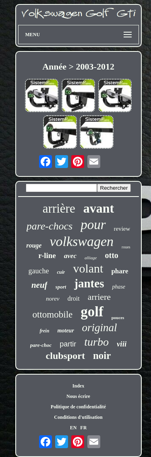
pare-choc (41, 345)
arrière (59, 208)
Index (78, 386)
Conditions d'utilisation (78, 417)
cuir (61, 272)
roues (126, 247)
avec (70, 256)
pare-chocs (50, 226)
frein (44, 331)
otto (111, 255)
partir (68, 344)
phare (119, 271)
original (99, 328)
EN (73, 427)
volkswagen (82, 241)
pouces (118, 317)
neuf (39, 285)
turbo (96, 342)
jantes (89, 283)
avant (98, 208)
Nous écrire (78, 396)
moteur (65, 331)
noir (102, 355)
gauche (38, 271)
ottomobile (53, 314)
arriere (99, 297)
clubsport (65, 355)
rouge (33, 245)
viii (121, 344)
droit (74, 298)
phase (118, 287)
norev (53, 298)
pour (93, 224)
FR (83, 427)
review (122, 228)
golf (92, 312)
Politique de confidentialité (78, 407)
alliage (91, 257)
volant (88, 268)
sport (61, 287)
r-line (47, 255)
